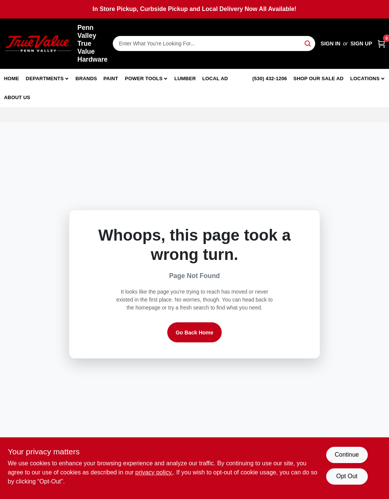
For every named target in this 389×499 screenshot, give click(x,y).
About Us (17, 97)
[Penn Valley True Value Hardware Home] (38, 43)
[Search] (308, 43)
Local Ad (215, 78)
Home (11, 78)
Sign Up (361, 43)
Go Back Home (194, 333)
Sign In (330, 43)
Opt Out (346, 476)
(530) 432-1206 (269, 78)
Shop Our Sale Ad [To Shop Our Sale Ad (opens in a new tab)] (318, 78)
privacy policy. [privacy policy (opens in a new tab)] (154, 472)
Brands (86, 78)
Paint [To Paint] (110, 78)
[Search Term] (214, 43)
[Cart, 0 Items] (381, 44)
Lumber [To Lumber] (185, 78)
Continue (347, 454)
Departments (45, 78)
